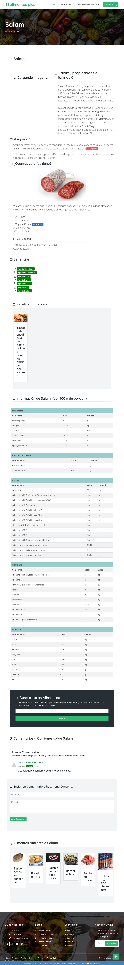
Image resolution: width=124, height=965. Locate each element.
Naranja (70, 934)
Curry (39, 157)
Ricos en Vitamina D (45, 938)
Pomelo (70, 938)
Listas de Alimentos (87, 4)
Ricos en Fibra (43, 945)
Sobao (30, 157)
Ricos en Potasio (44, 941)
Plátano (70, 930)
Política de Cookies (13, 960)
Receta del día (67, 4)
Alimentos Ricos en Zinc (81, 133)
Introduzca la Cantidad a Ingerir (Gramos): (36, 244)
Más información (95, 963)
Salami (16, 31)
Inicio (54, 4)
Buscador (110, 4)
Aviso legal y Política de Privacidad (41, 958)
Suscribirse (111, 943)
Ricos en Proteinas (45, 934)
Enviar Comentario (18, 819)
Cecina (70, 945)
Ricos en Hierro (43, 930)
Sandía (70, 941)
